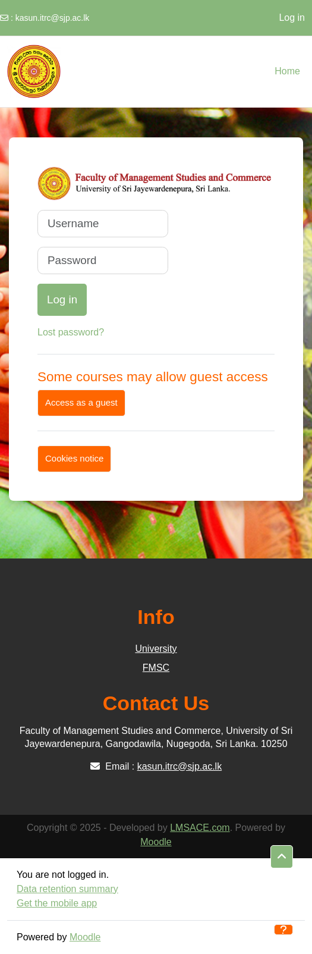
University (156, 649)
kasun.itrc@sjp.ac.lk (52, 18)
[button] (281, 857)
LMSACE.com (199, 828)
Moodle (155, 842)
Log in (292, 17)
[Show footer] (283, 929)
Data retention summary (67, 889)
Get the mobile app (57, 903)
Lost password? (70, 332)
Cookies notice (74, 458)
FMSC (156, 668)
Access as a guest (81, 402)
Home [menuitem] (287, 71)
